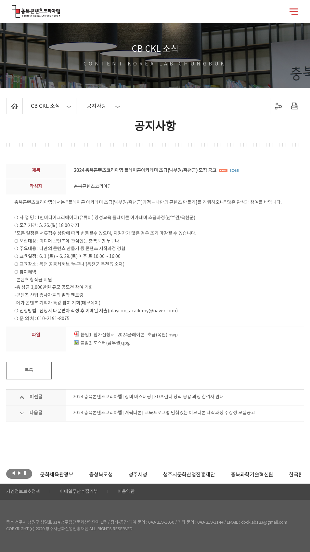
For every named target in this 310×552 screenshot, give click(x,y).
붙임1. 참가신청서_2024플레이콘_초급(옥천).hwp (126, 335)
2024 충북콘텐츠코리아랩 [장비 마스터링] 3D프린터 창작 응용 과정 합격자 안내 (148, 397)
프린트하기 (294, 105)
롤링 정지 (25, 473)
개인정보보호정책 (23, 491)
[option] (56, 474)
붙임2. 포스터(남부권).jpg (102, 343)
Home (7, 101)
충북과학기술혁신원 (252, 475)
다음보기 (19, 473)
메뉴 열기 (294, 11)
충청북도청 (101, 475)
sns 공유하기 (278, 105)
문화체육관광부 (56, 475)
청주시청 (137, 475)
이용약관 (126, 491)
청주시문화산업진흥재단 (189, 475)
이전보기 (13, 473)
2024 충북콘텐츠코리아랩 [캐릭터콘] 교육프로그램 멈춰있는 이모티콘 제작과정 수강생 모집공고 (164, 413)
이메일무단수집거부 (79, 491)
